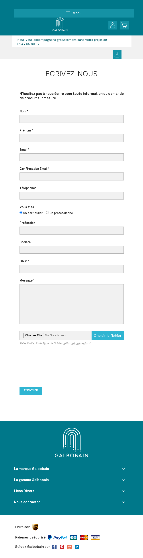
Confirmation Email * (72, 173)
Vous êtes (72, 210)
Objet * (72, 266)
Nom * (72, 116)
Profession (72, 228)
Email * (72, 154)
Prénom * (72, 135)
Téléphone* (72, 193)
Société (72, 247)
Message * (72, 301)
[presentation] (53, 368)
